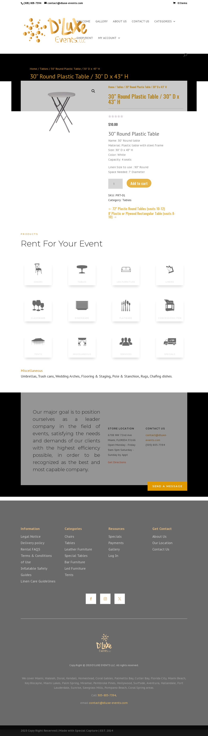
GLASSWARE (38, 315)
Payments (116, 548)
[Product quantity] (115, 182)
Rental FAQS (30, 554)
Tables (44, 69)
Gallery (114, 554)
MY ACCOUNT (107, 38)
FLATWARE (126, 315)
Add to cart (139, 181)
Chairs (69, 541)
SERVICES (126, 352)
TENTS (38, 352)
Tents (69, 580)
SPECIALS (170, 352)
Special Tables (76, 560)
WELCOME (83, 21)
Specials (115, 541)
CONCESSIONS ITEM (170, 315)
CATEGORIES (163, 21)
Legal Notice (31, 541)
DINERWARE (82, 315)
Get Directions (117, 462)
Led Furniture (75, 573)
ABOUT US (120, 21)
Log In (113, 560)
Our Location (162, 548)
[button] (93, 89)
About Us (159, 541)
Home (33, 69)
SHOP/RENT (85, 38)
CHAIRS (38, 279)
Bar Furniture (75, 567)
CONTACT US (140, 21)
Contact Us (160, 554)
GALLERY (102, 21)
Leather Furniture (78, 554)
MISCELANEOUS (82, 352)
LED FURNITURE (126, 279)
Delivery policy (32, 548)
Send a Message (167, 486)
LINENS (170, 279)
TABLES (82, 279)
